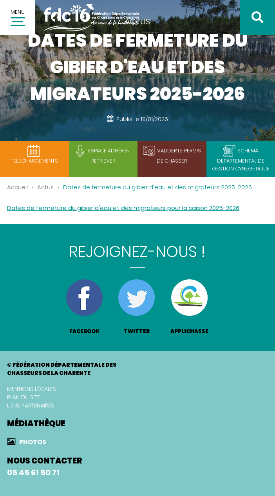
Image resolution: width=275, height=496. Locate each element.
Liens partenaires (30, 405)
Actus (45, 187)
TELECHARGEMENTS (34, 161)
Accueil (17, 187)
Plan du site (23, 397)
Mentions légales (31, 389)
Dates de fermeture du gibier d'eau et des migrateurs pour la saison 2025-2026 (123, 208)
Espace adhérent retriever (110, 156)
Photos (32, 442)
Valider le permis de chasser (179, 156)
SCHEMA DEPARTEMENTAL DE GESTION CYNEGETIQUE (241, 159)
